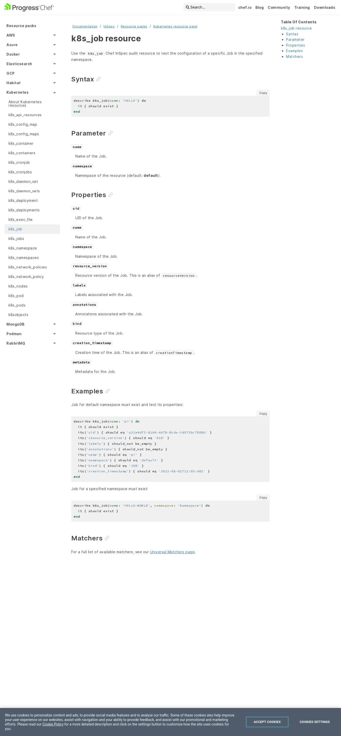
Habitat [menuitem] (14, 83)
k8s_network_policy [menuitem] (26, 276)
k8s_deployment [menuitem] (23, 200)
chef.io (245, 7)
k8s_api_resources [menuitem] (25, 115)
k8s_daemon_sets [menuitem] (24, 191)
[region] (170, 722)
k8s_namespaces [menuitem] (24, 257)
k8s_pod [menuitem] (16, 295)
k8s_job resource (296, 28)
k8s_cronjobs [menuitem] (20, 172)
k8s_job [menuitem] (15, 229)
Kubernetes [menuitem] (18, 92)
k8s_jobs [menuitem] (16, 238)
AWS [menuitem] (11, 35)
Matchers (294, 56)
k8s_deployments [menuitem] (24, 210)
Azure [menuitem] (12, 45)
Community (279, 7)
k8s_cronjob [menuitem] (19, 162)
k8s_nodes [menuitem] (18, 286)
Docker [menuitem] (13, 54)
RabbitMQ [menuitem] (16, 343)
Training (302, 7)
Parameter (295, 39)
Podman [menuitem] (14, 334)
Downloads (324, 7)
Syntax (292, 34)
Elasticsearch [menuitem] (19, 64)
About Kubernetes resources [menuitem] (25, 103)
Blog (259, 7)
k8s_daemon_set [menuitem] (23, 181)
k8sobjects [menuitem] (18, 315)
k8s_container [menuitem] (21, 143)
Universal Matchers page (172, 552)
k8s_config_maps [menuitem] (24, 134)
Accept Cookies (267, 722)
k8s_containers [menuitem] (22, 153)
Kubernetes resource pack (175, 26)
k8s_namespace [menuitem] (23, 248)
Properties (295, 45)
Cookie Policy (53, 724)
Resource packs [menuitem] (21, 26)
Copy (263, 93)
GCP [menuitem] (11, 73)
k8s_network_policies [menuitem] (28, 267)
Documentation (85, 26)
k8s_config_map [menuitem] (23, 124)
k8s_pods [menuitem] (17, 305)
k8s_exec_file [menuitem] (21, 219)
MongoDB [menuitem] (16, 324)
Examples (294, 51)
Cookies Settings (315, 722)
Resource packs (134, 26)
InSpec (109, 26)
